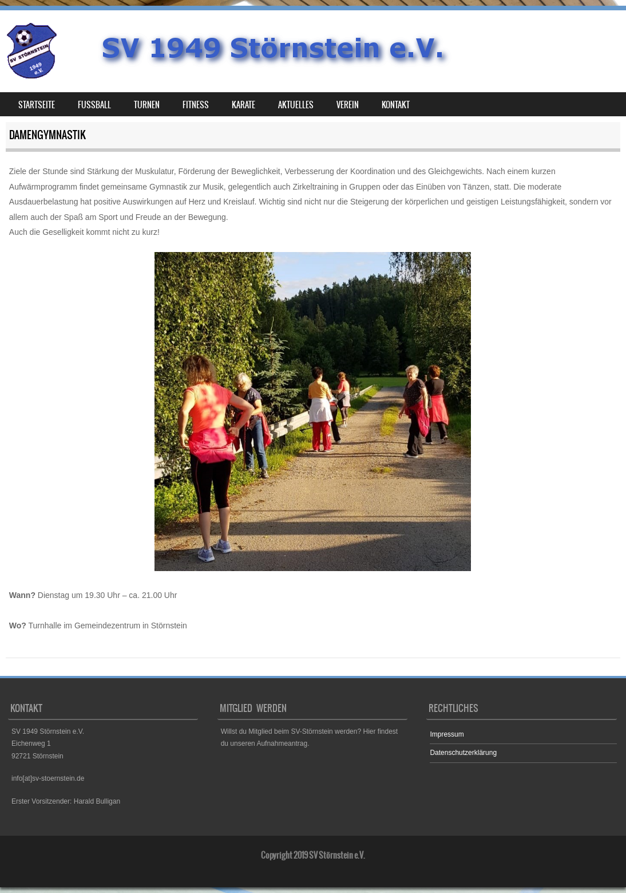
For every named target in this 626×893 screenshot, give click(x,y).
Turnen (147, 105)
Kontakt (396, 105)
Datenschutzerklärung (463, 753)
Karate (243, 105)
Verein (347, 105)
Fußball (94, 105)
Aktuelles (296, 105)
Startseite (36, 105)
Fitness (196, 105)
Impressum (446, 734)
